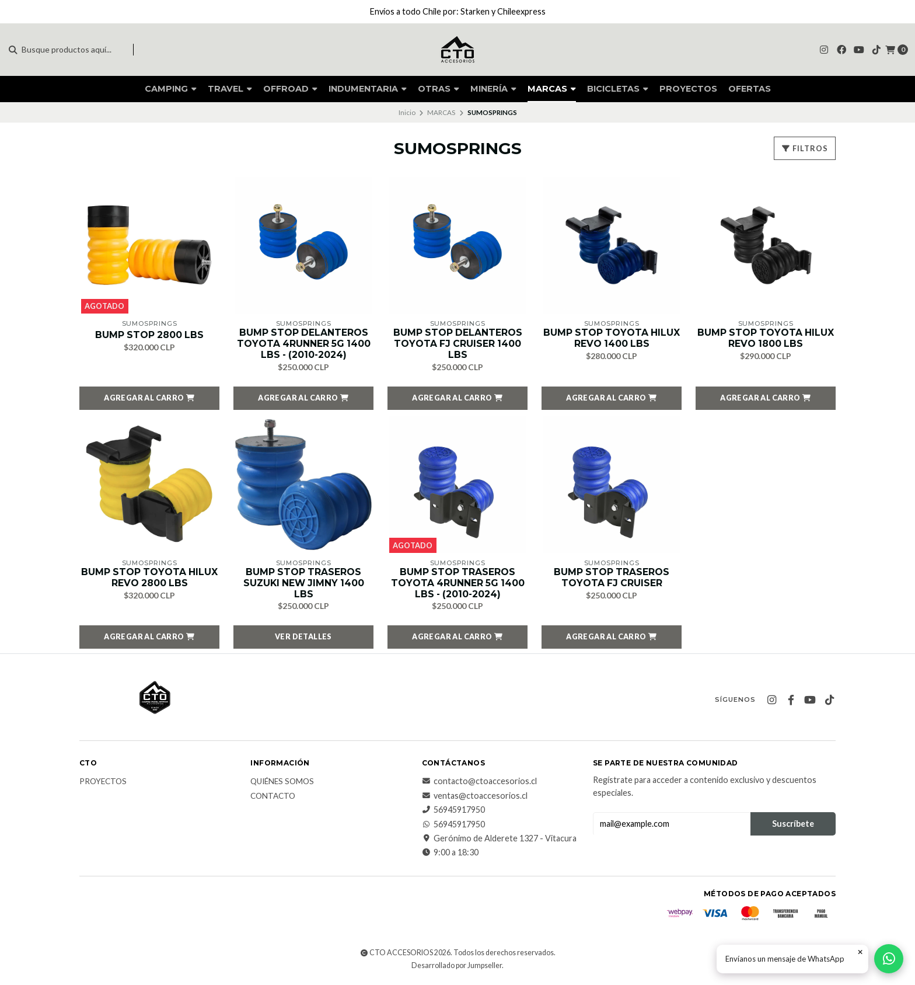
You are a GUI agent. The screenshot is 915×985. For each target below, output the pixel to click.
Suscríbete (793, 825)
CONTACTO (272, 797)
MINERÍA (493, 88)
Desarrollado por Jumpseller (456, 966)
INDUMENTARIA (368, 88)
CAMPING (171, 88)
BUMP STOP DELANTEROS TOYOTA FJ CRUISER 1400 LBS (458, 344)
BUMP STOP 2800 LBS (150, 334)
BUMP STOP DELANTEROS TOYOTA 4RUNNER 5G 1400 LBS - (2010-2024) (303, 344)
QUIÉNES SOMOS (282, 783)
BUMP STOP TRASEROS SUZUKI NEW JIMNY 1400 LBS (304, 584)
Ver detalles (303, 638)
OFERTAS (749, 88)
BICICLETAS (617, 88)
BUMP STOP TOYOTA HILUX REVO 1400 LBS (611, 339)
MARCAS (552, 88)
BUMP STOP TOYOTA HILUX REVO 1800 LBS (766, 339)
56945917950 (453, 811)
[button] (149, 398)
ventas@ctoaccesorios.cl (475, 797)
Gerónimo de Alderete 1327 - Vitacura (499, 840)
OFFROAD (290, 88)
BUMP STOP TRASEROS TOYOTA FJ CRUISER (611, 579)
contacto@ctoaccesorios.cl (479, 783)
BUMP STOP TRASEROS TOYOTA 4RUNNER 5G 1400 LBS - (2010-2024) (457, 584)
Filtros (804, 148)
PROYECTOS (688, 88)
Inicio (407, 112)
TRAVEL (230, 88)
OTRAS (438, 88)
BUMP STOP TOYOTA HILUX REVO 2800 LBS (149, 579)
